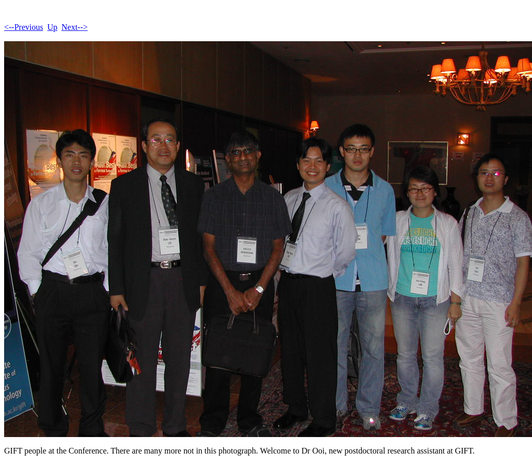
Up (52, 27)
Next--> (74, 27)
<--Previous (23, 27)
